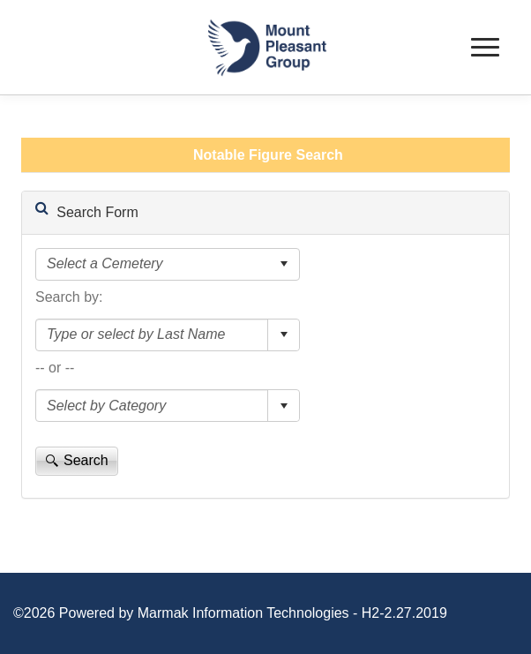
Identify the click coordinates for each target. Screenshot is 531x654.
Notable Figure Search (268, 154)
